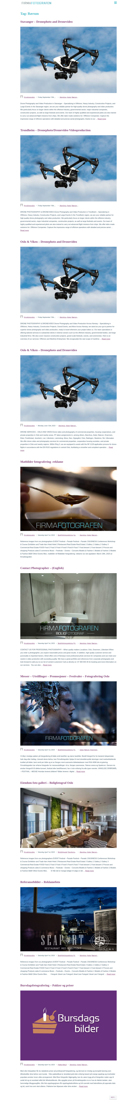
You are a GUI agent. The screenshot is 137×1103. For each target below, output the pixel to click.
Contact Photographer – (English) (42, 568)
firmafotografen (29, 97)
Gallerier (76, 535)
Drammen (93, 750)
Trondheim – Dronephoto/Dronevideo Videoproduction (55, 130)
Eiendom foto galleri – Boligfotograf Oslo (46, 782)
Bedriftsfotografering (65, 535)
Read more (102, 119)
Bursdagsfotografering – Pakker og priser (47, 985)
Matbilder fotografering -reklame (41, 461)
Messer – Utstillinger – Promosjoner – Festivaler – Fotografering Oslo (64, 676)
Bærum (74, 97)
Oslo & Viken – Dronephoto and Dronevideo (48, 241)
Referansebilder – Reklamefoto (40, 882)
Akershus (63, 97)
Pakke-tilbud (62, 1065)
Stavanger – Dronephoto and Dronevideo (46, 21)
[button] (85, 2)
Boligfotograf (62, 852)
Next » (113, 1097)
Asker (69, 97)
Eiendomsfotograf (74, 852)
